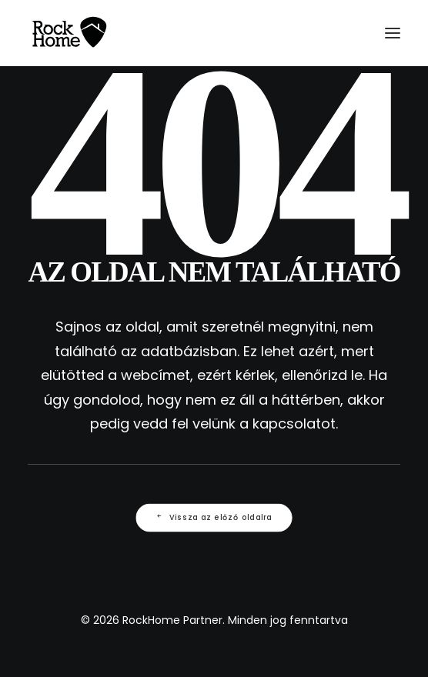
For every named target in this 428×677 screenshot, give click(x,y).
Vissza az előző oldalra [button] (214, 517)
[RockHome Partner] (69, 33)
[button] (392, 33)
